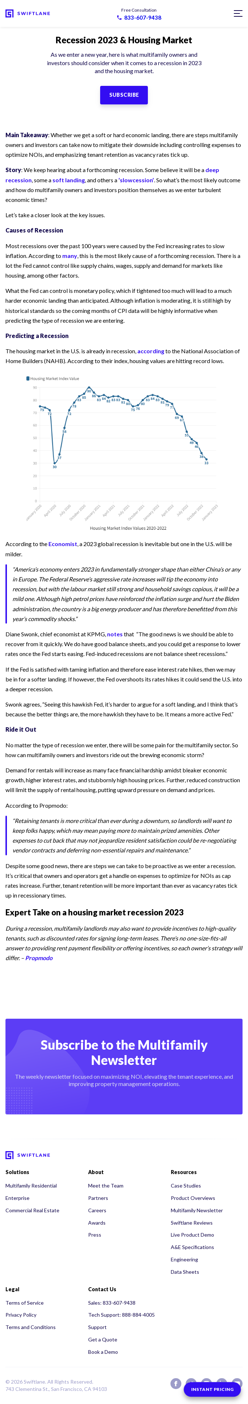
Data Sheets (185, 1272)
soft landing (68, 179)
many (69, 255)
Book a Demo (103, 1352)
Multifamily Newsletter (197, 1210)
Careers (97, 1210)
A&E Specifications (192, 1247)
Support (97, 1327)
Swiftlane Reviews (192, 1223)
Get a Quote (102, 1339)
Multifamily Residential (31, 1185)
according (150, 350)
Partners (98, 1198)
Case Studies (186, 1185)
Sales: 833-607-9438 (111, 1303)
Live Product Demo (192, 1235)
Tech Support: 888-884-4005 (121, 1315)
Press (94, 1235)
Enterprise (17, 1198)
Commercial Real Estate (32, 1210)
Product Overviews (193, 1198)
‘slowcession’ (136, 179)
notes (115, 634)
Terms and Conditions (30, 1327)
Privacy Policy (20, 1315)
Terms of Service (24, 1303)
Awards (97, 1223)
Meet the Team (105, 1185)
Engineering (184, 1259)
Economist (62, 543)
